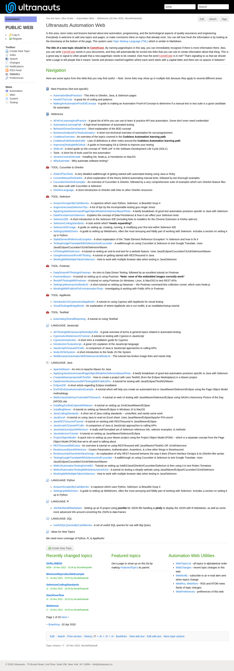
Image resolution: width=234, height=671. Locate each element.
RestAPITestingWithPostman (69, 280)
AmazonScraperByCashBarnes (71, 203)
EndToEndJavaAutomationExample (73, 389)
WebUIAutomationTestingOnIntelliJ (73, 465)
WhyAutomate (61, 160)
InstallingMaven (62, 409)
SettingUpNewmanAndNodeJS (70, 284)
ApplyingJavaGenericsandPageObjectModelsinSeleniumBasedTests (92, 211)
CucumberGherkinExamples (69, 182)
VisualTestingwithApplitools (68, 305)
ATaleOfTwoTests (63, 173)
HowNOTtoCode (62, 99)
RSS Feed (13, 70)
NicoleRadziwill (133, 18)
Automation (12, 19)
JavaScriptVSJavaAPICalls (68, 348)
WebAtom (192, 583)
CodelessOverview (64, 136)
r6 (100, 636)
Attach (212, 19)
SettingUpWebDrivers (65, 231)
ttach (61, 636)
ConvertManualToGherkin (67, 178)
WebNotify (182, 575)
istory (88, 636)
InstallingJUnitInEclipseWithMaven (73, 405)
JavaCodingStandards (66, 413)
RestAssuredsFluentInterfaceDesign (73, 453)
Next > (65, 617)
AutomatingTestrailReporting (69, 318)
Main (10, 94)
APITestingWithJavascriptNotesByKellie (75, 332)
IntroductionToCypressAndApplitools (74, 301)
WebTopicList (183, 563)
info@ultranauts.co (102, 664)
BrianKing (54, 624)
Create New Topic (17, 51)
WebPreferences (185, 591)
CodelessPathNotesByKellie (69, 140)
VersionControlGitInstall (66, 156)
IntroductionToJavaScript (67, 344)
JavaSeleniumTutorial (65, 433)
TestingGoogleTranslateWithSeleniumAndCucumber (82, 243)
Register (17, 38)
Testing (11, 102)
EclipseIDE (59, 385)
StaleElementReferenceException (72, 239)
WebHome (103, 18)
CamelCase (97, 47)
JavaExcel (59, 417)
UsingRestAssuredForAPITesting (72, 255)
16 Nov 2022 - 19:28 (63, 567)
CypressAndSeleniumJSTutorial (71, 336)
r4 (112, 636)
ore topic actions (174, 636)
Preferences (14, 77)
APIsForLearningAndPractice (69, 120)
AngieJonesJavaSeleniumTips (70, 207)
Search (11, 58)
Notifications (14, 66)
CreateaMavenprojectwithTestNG (72, 377)
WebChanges (183, 567)
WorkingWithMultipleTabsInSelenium (74, 259)
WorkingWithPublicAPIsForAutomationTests (78, 288)
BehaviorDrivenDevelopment (69, 128)
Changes (12, 62)
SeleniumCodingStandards (68, 223)
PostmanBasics (62, 276)
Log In (16, 34)
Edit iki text (154, 636)
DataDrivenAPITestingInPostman (72, 272)
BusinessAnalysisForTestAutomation (74, 132)
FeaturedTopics (129, 567)
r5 (106, 636)
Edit (202, 19)
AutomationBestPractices (67, 95)
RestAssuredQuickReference (69, 449)
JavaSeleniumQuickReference (70, 429)
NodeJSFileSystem (64, 352)
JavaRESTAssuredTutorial (68, 421)
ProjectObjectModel (64, 437)
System (11, 98)
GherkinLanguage (63, 190)
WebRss (181, 583)
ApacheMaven (61, 369)
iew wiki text (137, 636)
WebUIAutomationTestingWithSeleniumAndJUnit (80, 469)
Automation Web (85, 18)
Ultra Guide (67, 18)
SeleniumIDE (60, 219)
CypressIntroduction (64, 340)
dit (52, 636)
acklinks (121, 636)
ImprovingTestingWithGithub (69, 144)
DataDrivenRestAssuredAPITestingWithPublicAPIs (82, 381)
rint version (74, 636)
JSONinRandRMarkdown (67, 508)
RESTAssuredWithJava (66, 445)
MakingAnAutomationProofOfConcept (74, 103)
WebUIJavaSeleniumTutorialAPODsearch (77, 397)
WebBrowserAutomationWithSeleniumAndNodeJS (81, 356)
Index (10, 54)
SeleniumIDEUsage (64, 227)
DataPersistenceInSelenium (69, 215)
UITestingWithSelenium (66, 251)
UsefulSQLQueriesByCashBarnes (72, 525)
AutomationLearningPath (67, 124)
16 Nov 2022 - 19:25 (60, 578)
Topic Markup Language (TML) (130, 41)
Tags (224, 19)
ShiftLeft (58, 148)
